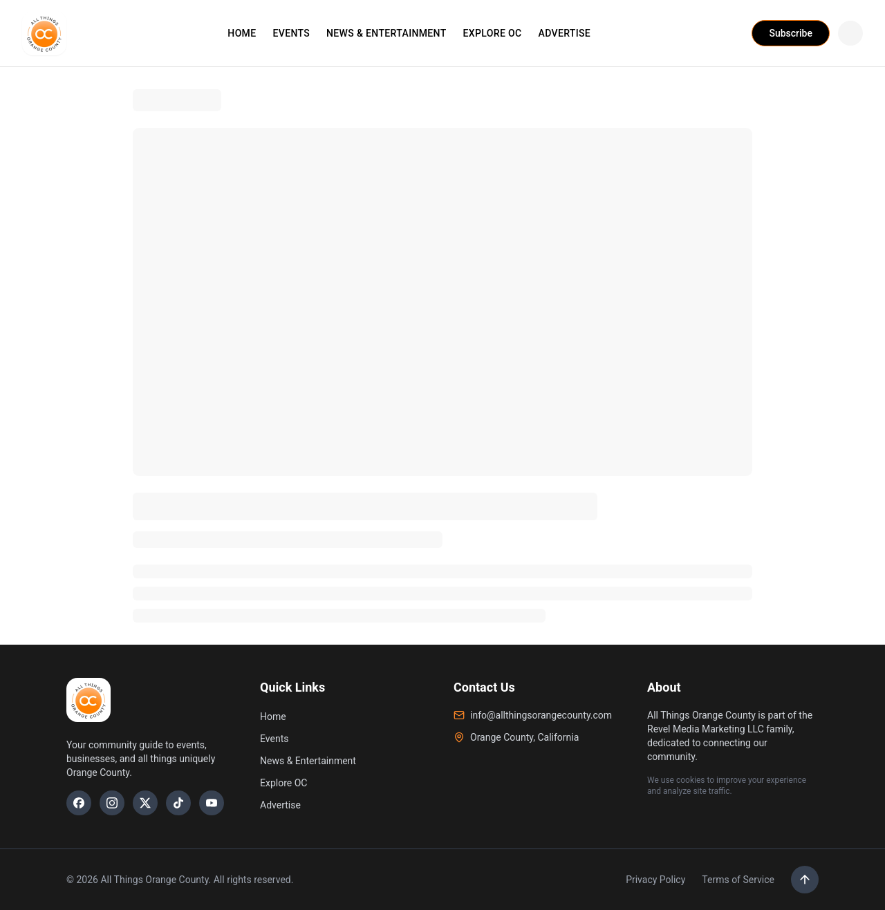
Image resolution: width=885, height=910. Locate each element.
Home (273, 716)
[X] (145, 802)
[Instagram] (112, 802)
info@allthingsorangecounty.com (533, 715)
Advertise (280, 805)
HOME (241, 33)
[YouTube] (211, 802)
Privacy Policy (655, 879)
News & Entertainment (308, 760)
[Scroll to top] (805, 879)
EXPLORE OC (492, 33)
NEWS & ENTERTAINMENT (386, 33)
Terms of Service (738, 879)
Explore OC (283, 782)
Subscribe (790, 33)
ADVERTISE (565, 33)
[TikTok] (178, 802)
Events (274, 738)
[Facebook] (78, 802)
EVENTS (291, 33)
